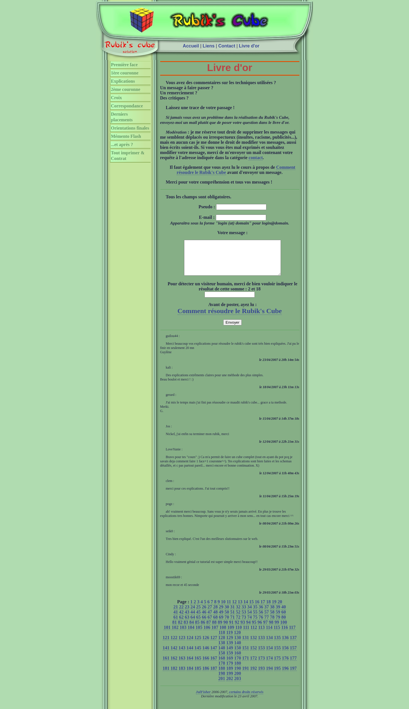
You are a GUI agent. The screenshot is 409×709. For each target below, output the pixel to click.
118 (221, 639)
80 (283, 623)
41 (176, 618)
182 (174, 675)
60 (283, 618)
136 (285, 644)
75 (255, 623)
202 (229, 685)
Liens (209, 45)
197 (293, 675)
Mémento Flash (126, 136)
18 (268, 608)
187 (213, 675)
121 (166, 644)
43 (187, 618)
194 (269, 675)
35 (255, 613)
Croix (116, 97)
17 (262, 608)
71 (232, 623)
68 (215, 623)
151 (245, 654)
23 (187, 613)
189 (229, 675)
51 (232, 618)
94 (248, 629)
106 (206, 634)
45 (198, 618)
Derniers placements (122, 117)
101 (167, 634)
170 (237, 664)
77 (266, 623)
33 (244, 613)
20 (279, 608)
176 (285, 664)
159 (229, 659)
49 (221, 618)
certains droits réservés (246, 699)
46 (204, 618)
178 (221, 670)
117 (292, 634)
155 (277, 654)
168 (221, 664)
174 (269, 664)
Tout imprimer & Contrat (128, 155)
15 (251, 608)
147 (213, 654)
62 (181, 623)
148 (221, 654)
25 (198, 613)
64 (193, 623)
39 (278, 613)
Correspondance (127, 105)
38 (272, 613)
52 (238, 618)
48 (215, 618)
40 (283, 613)
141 (166, 654)
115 (277, 634)
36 (261, 613)
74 (249, 623)
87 (208, 629)
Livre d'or (249, 45)
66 (204, 623)
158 (221, 659)
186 (206, 675)
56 (261, 618)
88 (214, 629)
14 (245, 608)
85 (197, 629)
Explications (123, 81)
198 (221, 680)
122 (174, 644)
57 (266, 618)
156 (285, 654)
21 (176, 613)
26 (204, 613)
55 (255, 618)
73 (244, 623)
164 (190, 664)
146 (206, 654)
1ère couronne (125, 72)
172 (253, 664)
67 (210, 623)
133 (261, 644)
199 (229, 680)
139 (229, 649)
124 (190, 644)
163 (182, 664)
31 (232, 613)
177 (293, 664)
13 (240, 608)
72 (238, 623)
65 (198, 623)
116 (284, 634)
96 (260, 629)
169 (229, 664)
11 (229, 608)
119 (229, 639)
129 (229, 644)
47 (210, 618)
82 (180, 629)
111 (246, 634)
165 (198, 664)
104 (190, 634)
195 (277, 675)
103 (183, 634)
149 (229, 654)
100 (283, 629)
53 (244, 618)
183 (182, 675)
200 (237, 680)
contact (256, 157)
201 (221, 685)
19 (274, 608)
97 (265, 629)
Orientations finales (130, 128)
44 (193, 618)
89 (220, 629)
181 (166, 675)
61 (176, 623)
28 (215, 613)
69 (221, 623)
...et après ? (122, 144)
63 (187, 623)
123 (182, 644)
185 (198, 675)
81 (174, 629)
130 (237, 644)
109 (230, 634)
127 (213, 644)
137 (293, 644)
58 (272, 618)
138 (221, 649)
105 (198, 634)
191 (245, 675)
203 (237, 685)
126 (206, 644)
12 (234, 608)
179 (229, 670)
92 (237, 629)
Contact (226, 45)
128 (221, 644)
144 (190, 654)
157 (293, 654)
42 (181, 618)
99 (277, 629)
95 (254, 629)
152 (253, 654)
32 (238, 613)
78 (272, 623)
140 (237, 649)
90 (226, 629)
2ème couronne (125, 89)
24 (193, 613)
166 (206, 664)
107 (214, 634)
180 (237, 670)
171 (245, 664)
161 (166, 664)
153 (261, 654)
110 (238, 634)
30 (227, 613)
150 (237, 654)
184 (190, 675)
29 (221, 613)
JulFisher (203, 699)
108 (222, 634)
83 (186, 629)
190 (237, 675)
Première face (124, 64)
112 (254, 634)
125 (198, 644)
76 (261, 623)
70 (227, 623)
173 (261, 664)
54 (249, 618)
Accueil (191, 45)
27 (210, 613)
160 (237, 659)
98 (271, 629)
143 (182, 654)
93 (243, 629)
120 (237, 639)
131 (245, 644)
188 (221, 675)
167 (213, 664)
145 (198, 654)
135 (277, 644)
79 (278, 623)
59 (278, 618)
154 (269, 654)
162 (174, 664)
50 (227, 618)
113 (261, 634)
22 (181, 613)
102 (175, 634)
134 (269, 644)
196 (285, 675)
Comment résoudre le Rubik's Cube (230, 317)
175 (277, 664)
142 (174, 654)
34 (249, 613)
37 (266, 613)
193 (261, 675)
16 (257, 608)
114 (269, 634)
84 (191, 629)
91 (231, 629)
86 (203, 629)
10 (223, 608)
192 (253, 675)
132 (253, 644)
